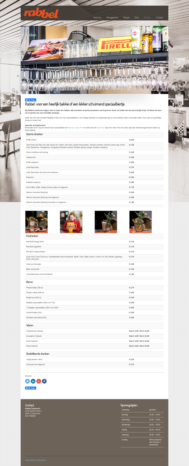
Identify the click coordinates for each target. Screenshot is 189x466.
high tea (71, 128)
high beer (100, 128)
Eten (137, 17)
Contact (159, 17)
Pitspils (126, 17)
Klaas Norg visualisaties (35, 460)
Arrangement (112, 17)
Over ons (97, 17)
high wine (79, 128)
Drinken (147, 17)
